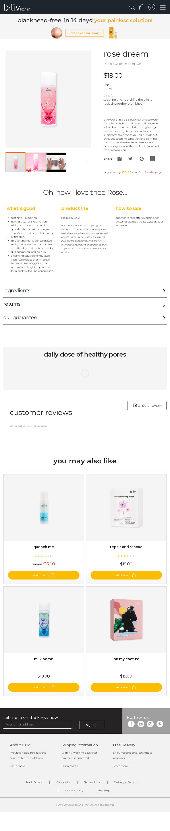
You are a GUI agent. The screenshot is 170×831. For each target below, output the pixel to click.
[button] (36, 162)
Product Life (74, 208)
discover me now (84, 33)
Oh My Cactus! (126, 659)
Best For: (109, 95)
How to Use (128, 208)
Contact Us (63, 782)
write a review (147, 405)
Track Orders (34, 782)
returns (12, 304)
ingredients (16, 291)
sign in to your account (151, 8)
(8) (134, 555)
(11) (51, 555)
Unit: (107, 85)
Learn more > (18, 766)
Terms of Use (92, 782)
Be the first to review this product (28, 425)
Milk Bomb (43, 659)
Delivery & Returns (126, 782)
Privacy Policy (74, 790)
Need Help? (104, 790)
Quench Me (43, 547)
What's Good (21, 208)
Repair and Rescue (126, 547)
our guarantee (20, 318)
